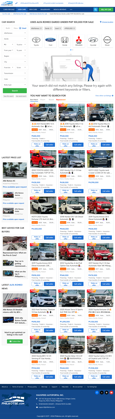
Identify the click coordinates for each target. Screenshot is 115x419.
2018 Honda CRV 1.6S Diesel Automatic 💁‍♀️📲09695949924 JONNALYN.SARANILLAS (71, 218)
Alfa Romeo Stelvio (19, 194)
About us (5, 387)
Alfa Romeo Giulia (19, 210)
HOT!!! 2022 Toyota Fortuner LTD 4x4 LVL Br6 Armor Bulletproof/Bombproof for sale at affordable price (42, 218)
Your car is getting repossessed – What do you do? (21, 263)
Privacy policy (32, 387)
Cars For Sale (8, 9)
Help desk (65, 387)
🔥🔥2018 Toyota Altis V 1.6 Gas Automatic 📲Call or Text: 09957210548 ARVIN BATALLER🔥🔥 (71, 125)
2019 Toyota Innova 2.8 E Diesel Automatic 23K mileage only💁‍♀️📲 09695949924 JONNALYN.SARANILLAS (42, 264)
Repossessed (61, 100)
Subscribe (14, 341)
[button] (70, 49)
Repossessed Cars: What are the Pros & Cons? (14, 254)
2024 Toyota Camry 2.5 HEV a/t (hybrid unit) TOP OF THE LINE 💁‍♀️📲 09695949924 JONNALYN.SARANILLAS (100, 357)
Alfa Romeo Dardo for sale (38, 14)
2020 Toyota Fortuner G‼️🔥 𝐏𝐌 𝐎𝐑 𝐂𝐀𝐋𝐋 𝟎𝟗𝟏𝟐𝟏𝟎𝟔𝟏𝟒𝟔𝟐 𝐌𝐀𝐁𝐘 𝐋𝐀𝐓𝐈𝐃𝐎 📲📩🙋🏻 (100, 310)
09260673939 (60, 404)
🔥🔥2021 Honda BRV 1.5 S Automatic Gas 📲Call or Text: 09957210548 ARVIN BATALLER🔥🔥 (43, 125)
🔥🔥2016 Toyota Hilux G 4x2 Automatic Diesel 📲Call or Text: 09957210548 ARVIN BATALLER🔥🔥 (99, 125)
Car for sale (6, 14)
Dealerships (45, 9)
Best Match (34, 100)
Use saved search (21, 96)
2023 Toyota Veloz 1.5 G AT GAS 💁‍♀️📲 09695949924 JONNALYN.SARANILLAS (71, 357)
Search (15, 91)
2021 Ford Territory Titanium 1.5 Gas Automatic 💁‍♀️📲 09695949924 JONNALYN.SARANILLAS (43, 310)
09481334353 (43, 404)
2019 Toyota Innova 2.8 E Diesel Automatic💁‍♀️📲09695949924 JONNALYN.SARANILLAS (99, 218)
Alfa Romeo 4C (9, 181)
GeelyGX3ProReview (76, 3)
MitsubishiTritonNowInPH (30, 3)
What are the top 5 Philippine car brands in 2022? (20, 274)
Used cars (22, 9)
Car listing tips (92, 387)
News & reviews (60, 9)
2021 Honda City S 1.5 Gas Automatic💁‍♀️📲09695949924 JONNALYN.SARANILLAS (70, 171)
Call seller (49, 145)
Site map (44, 387)
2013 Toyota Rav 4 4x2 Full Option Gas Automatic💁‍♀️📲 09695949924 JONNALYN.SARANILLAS (71, 264)
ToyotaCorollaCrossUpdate (54, 3)
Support (54, 387)
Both (8, 28)
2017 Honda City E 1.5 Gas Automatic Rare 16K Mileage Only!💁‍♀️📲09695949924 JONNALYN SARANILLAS (100, 264)
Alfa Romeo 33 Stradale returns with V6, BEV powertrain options (12, 311)
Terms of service (17, 387)
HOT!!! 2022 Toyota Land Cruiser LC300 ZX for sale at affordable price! (100, 171)
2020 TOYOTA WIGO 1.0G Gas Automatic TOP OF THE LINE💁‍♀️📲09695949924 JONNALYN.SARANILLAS (43, 171)
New (16, 28)
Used (24, 28)
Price (43, 100)
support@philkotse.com (47, 407)
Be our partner (78, 387)
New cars (33, 9)
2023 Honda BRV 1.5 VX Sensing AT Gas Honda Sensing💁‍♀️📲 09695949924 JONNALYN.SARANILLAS (43, 357)
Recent (51, 100)
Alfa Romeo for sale (19, 14)
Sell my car (106, 10)
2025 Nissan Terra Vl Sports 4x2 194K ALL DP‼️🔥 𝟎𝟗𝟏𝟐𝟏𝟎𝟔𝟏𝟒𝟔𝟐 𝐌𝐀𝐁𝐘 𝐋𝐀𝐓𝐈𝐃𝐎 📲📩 (71, 310)
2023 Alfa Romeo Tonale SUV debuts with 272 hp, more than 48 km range (21, 320)
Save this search (9, 96)
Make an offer (37, 145)
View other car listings (103, 96)
